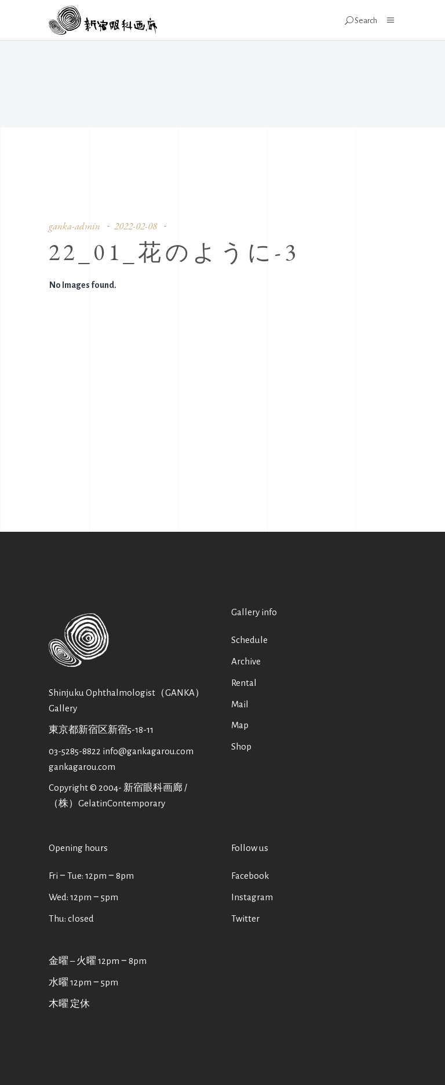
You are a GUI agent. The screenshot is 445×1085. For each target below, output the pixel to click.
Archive (246, 661)
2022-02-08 (135, 226)
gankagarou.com (82, 767)
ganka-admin (74, 226)
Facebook (250, 876)
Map (240, 725)
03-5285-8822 (75, 751)
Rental (244, 683)
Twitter (245, 918)
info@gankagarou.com (148, 751)
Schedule (249, 640)
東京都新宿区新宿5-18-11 (101, 730)
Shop (241, 746)
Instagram (252, 897)
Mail (240, 704)
